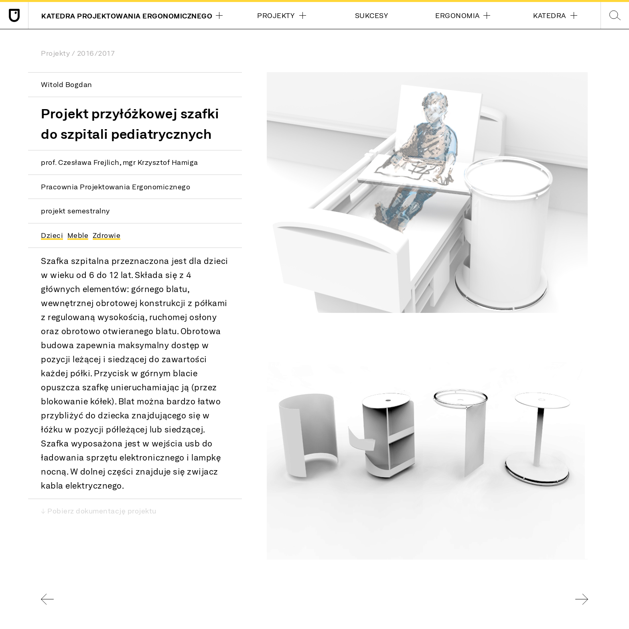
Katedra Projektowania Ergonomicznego (125, 17)
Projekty (55, 53)
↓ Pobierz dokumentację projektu (98, 511)
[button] (427, 192)
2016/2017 (96, 53)
